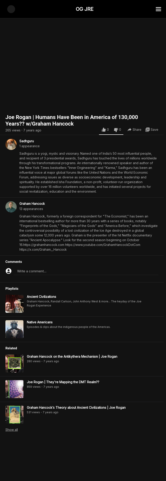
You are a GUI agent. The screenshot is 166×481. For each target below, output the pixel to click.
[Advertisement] (83, 471)
